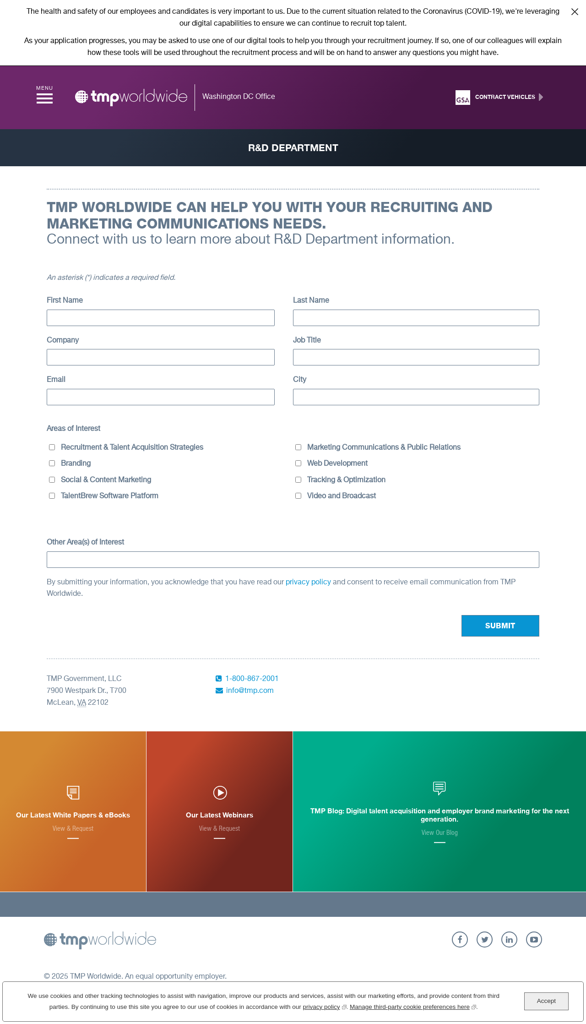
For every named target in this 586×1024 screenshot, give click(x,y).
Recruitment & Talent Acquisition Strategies (132, 448)
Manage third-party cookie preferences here (413, 1006)
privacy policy (309, 582)
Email (56, 380)
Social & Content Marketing (106, 480)
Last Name (311, 301)
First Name (65, 301)
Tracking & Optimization (346, 480)
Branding (76, 464)
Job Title (307, 340)
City (299, 380)
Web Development (337, 464)
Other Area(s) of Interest (85, 542)
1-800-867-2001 (252, 679)
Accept (546, 1000)
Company (63, 340)
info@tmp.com (250, 691)
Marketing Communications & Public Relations (384, 448)
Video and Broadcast (341, 496)
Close (574, 11)
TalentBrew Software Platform (109, 496)
